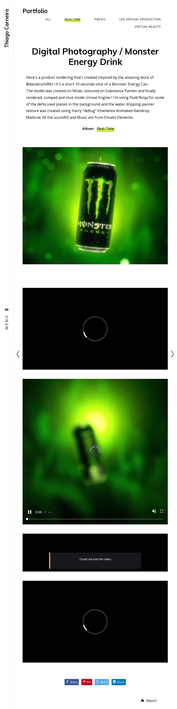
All (48, 19)
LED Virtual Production (140, 19)
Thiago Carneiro (6, 28)
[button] (149, 700)
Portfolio (35, 11)
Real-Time (73, 19)
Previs (100, 19)
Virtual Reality (148, 26)
